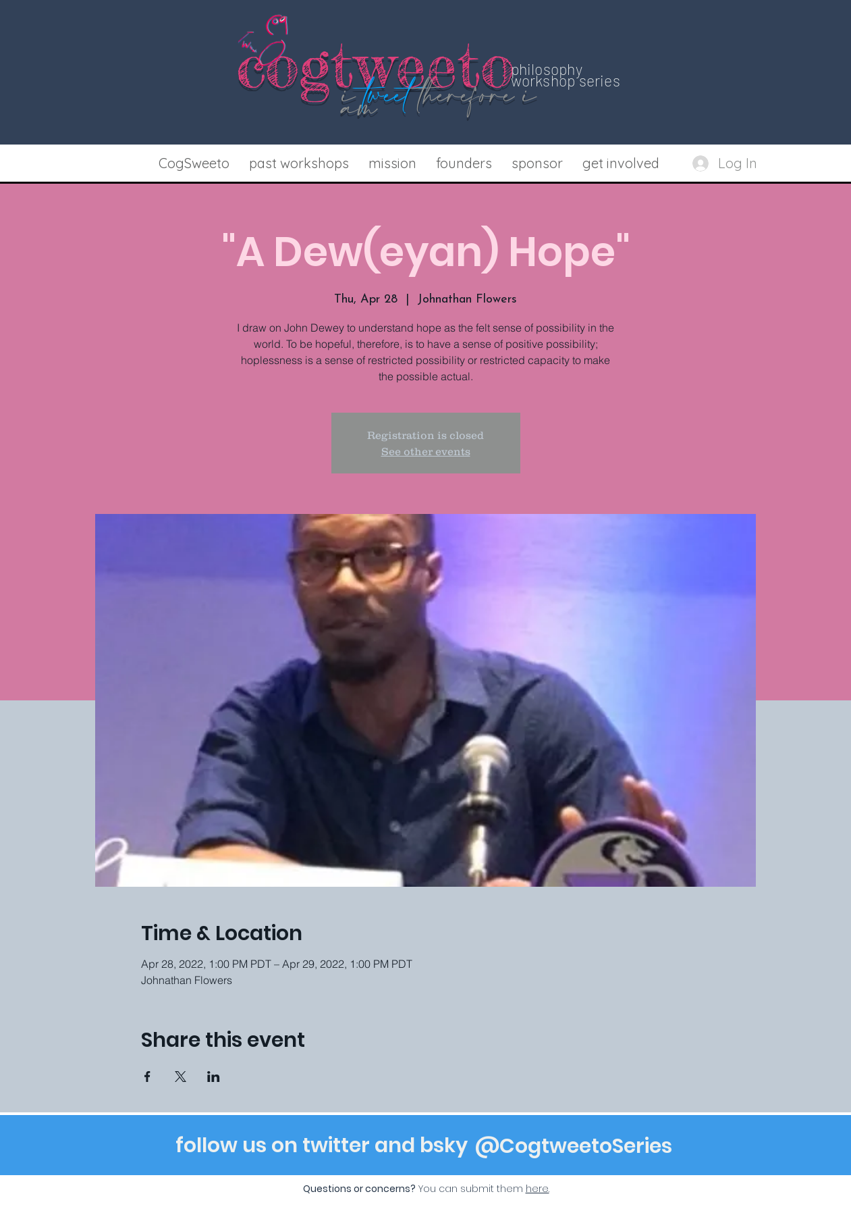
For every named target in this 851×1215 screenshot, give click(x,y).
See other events (425, 451)
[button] (299, 163)
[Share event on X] (180, 1076)
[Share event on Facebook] (147, 1076)
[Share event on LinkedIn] (213, 1076)
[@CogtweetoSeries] (574, 1146)
